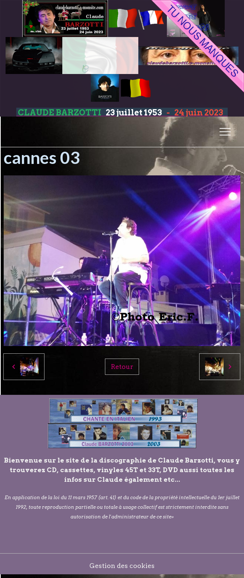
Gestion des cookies (122, 565)
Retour (122, 366)
